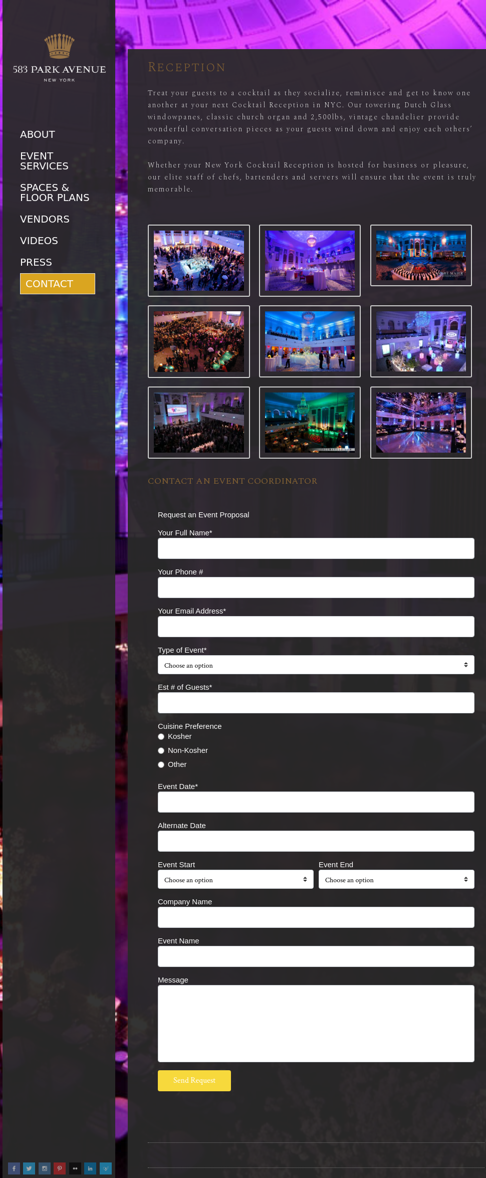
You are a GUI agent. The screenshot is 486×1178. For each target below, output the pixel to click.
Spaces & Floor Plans (55, 192)
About (37, 134)
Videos (39, 241)
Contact (49, 284)
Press (36, 262)
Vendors (45, 219)
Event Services (44, 161)
